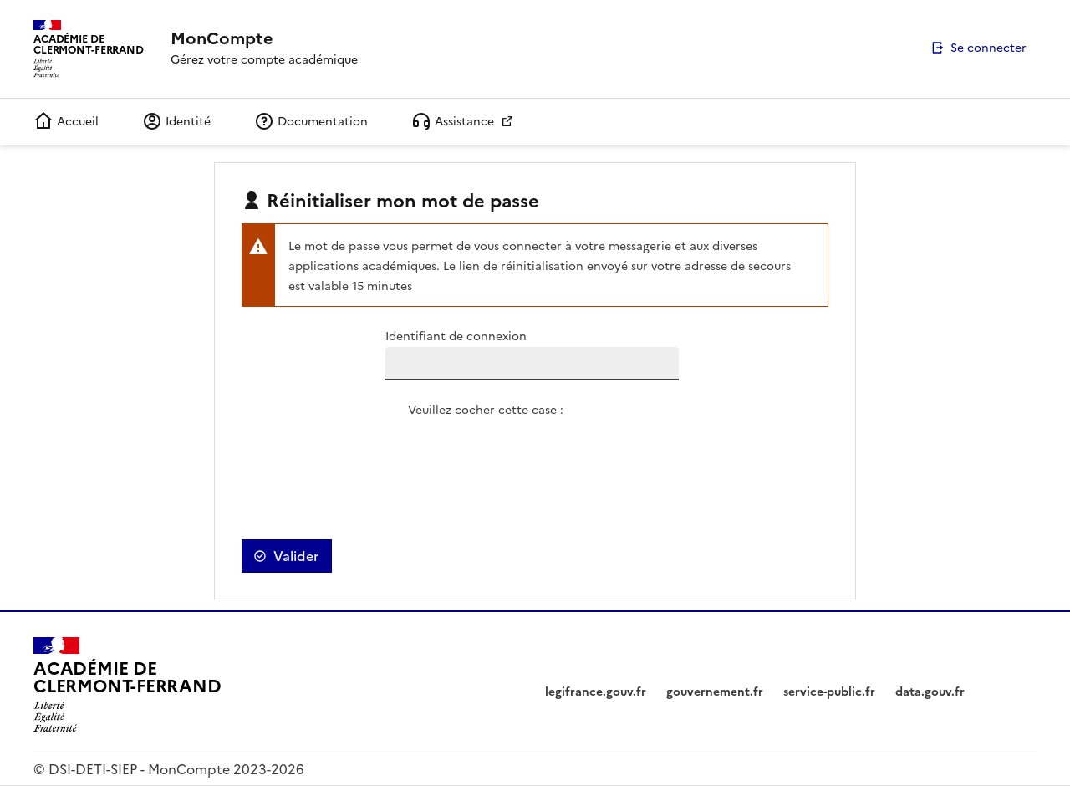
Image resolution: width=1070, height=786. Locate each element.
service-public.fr (829, 692)
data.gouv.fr (930, 692)
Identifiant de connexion (456, 336)
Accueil (66, 121)
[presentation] (535, 453)
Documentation (311, 121)
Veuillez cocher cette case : (485, 410)
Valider (295, 556)
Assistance (454, 121)
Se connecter (988, 48)
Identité (176, 121)
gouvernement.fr (714, 692)
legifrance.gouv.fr (595, 692)
